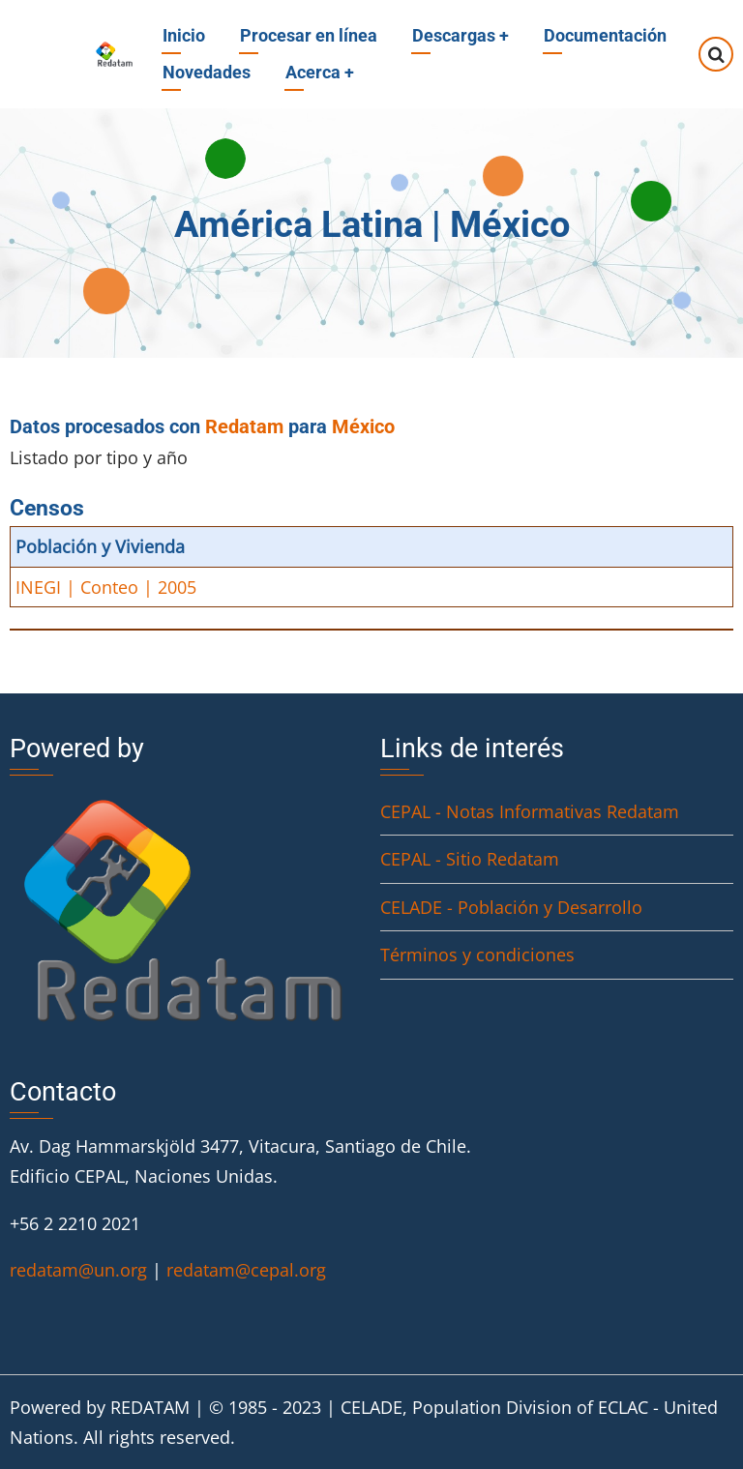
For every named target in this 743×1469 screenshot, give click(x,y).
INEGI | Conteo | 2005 (105, 587)
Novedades (207, 72)
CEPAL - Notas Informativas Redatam (529, 811)
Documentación (605, 35)
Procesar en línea (308, 35)
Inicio (184, 35)
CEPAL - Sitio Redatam (469, 858)
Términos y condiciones (477, 954)
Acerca (319, 72)
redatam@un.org (78, 1269)
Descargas (460, 35)
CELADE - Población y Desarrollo (511, 907)
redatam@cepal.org (246, 1269)
